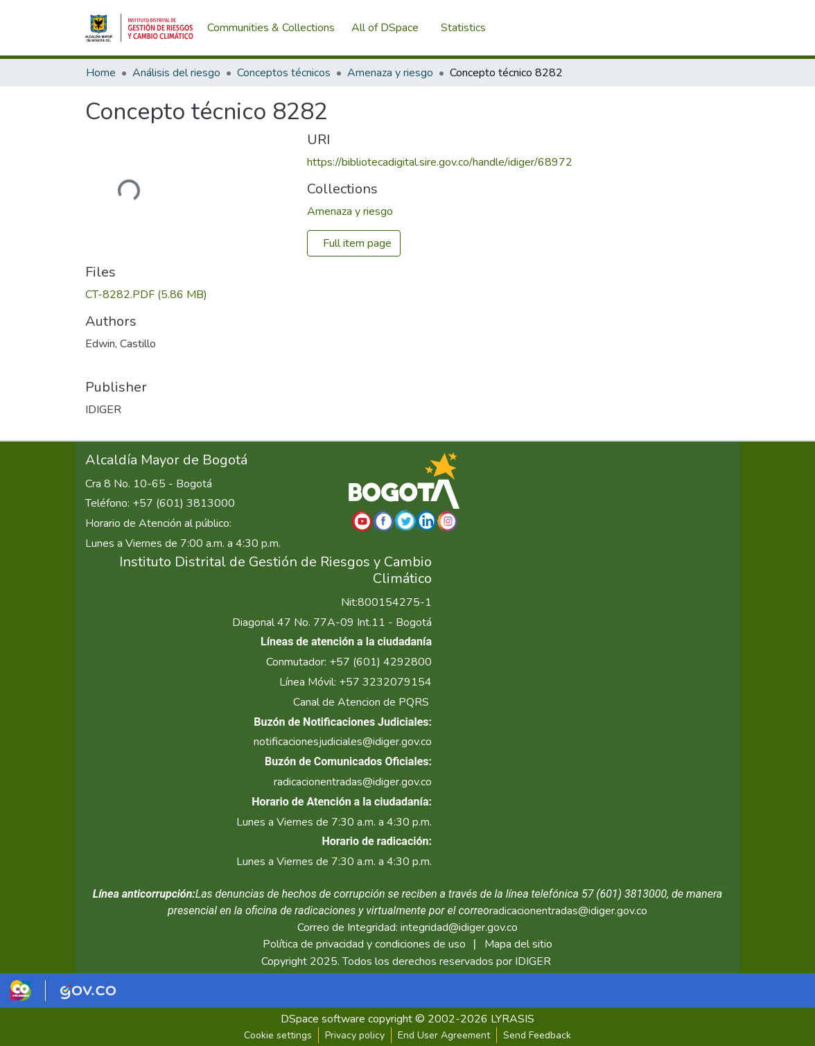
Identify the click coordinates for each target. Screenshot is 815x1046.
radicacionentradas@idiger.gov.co (353, 782)
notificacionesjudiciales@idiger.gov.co (343, 741)
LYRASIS (512, 1019)
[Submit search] (657, 27)
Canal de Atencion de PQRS (361, 702)
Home (101, 72)
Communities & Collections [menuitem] (271, 27)
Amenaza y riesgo (390, 72)
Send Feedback (537, 1035)
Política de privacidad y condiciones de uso (364, 944)
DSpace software (323, 1019)
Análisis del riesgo (176, 72)
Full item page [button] (357, 243)
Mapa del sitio (518, 944)
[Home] (139, 28)
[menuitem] (389, 27)
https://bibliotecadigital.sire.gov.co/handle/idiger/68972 (439, 162)
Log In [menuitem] (705, 27)
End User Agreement (444, 1035)
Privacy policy (355, 1035)
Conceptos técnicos (284, 72)
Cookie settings (278, 1035)
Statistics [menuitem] (466, 27)
